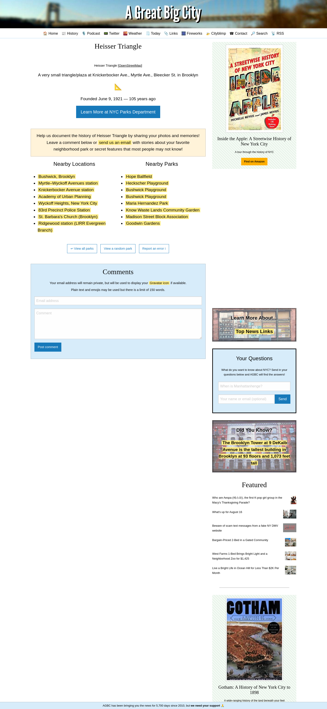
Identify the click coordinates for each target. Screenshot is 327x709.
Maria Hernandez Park (147, 203)
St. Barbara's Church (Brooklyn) (68, 216)
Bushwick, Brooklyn (57, 176)
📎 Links (171, 33)
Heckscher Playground (147, 183)
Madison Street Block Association (157, 216)
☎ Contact (238, 33)
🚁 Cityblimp (216, 33)
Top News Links (254, 331)
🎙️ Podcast (91, 33)
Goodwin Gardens (143, 223)
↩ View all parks (82, 248)
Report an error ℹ (154, 248)
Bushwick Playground (146, 189)
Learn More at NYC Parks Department (118, 111)
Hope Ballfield (139, 176)
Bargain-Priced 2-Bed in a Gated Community (240, 540)
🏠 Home (50, 33)
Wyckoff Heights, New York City (68, 203)
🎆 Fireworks (191, 33)
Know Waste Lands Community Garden (162, 210)
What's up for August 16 (227, 512)
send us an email (115, 142)
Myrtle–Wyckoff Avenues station (68, 183)
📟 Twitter (112, 33)
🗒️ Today (153, 33)
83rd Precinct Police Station (64, 210)
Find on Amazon (254, 161)
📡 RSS (277, 33)
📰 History (70, 33)
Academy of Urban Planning (65, 196)
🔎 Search (259, 33)
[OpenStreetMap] (130, 65)
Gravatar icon (159, 283)
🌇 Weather (132, 33)
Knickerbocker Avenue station (66, 189)
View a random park (118, 248)
